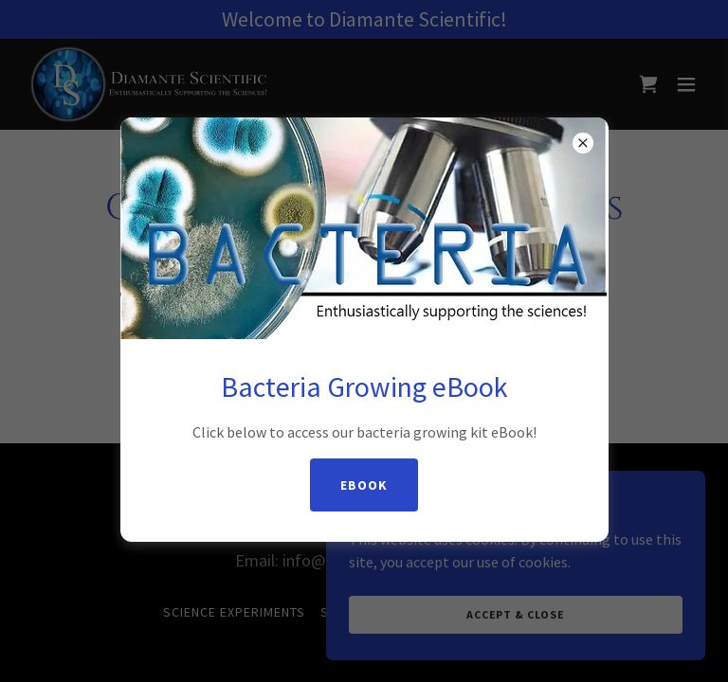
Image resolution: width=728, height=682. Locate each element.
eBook (364, 485)
